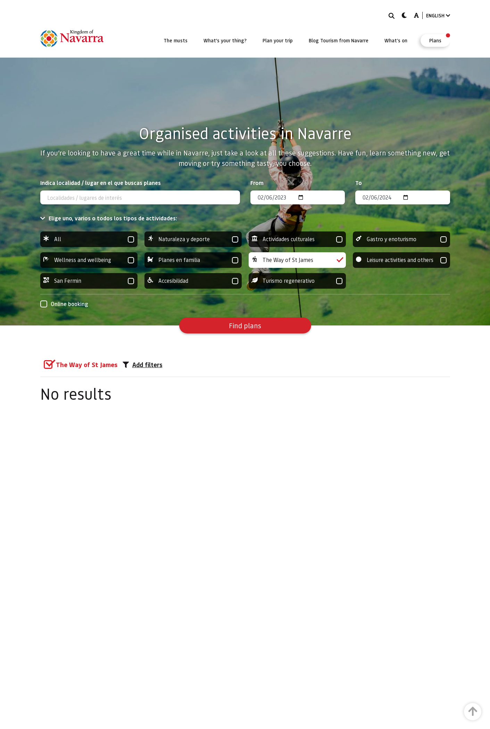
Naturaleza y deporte (193, 239)
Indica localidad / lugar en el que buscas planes (100, 182)
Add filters (143, 365)
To (358, 182)
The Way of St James (297, 260)
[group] (89, 239)
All (89, 239)
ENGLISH (438, 15)
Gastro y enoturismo (401, 239)
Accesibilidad (193, 281)
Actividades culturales (297, 239)
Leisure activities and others (401, 260)
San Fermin (89, 281)
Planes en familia (193, 260)
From (257, 182)
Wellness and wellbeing (89, 260)
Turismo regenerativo (297, 281)
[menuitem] (175, 40)
